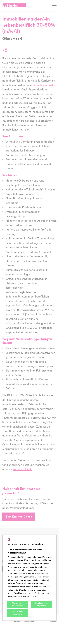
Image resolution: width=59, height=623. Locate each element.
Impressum (24, 543)
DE (9, 539)
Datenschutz (37, 543)
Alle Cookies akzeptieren (17, 604)
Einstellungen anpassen (41, 604)
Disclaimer (12, 543)
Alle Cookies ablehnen (17, 613)
